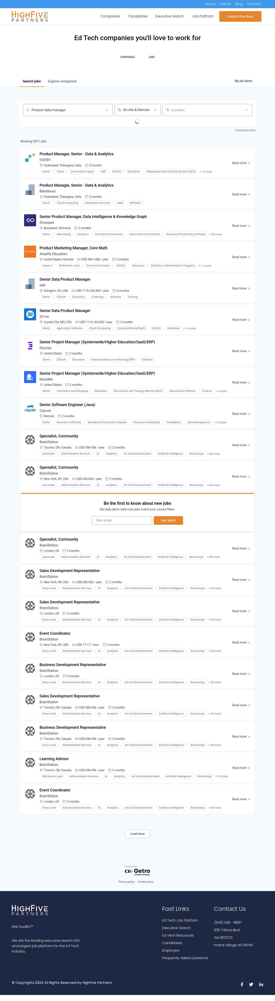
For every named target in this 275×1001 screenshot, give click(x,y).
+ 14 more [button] (189, 328)
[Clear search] (107, 110)
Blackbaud (48, 191)
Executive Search (176, 927)
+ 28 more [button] (215, 234)
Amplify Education (53, 254)
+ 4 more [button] (220, 391)
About (210, 4)
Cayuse (45, 411)
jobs (32, 81)
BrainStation (49, 442)
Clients (225, 4)
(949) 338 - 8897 (228, 922)
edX (43, 285)
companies (62, 81)
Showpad (47, 223)
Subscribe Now (240, 16)
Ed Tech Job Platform (180, 920)
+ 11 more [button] (205, 265)
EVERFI (45, 160)
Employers (170, 950)
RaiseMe (46, 379)
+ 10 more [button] (220, 422)
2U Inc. (45, 317)
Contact (254, 4)
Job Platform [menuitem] (203, 16)
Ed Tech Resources (178, 935)
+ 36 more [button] (213, 453)
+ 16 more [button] (206, 171)
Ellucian (46, 348)
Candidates (172, 942)
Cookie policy (145, 881)
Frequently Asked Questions (185, 957)
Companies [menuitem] (110, 16)
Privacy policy (126, 881)
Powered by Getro (245, 130)
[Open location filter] (246, 110)
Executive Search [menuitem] (170, 16)
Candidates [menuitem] (138, 16)
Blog (239, 4)
